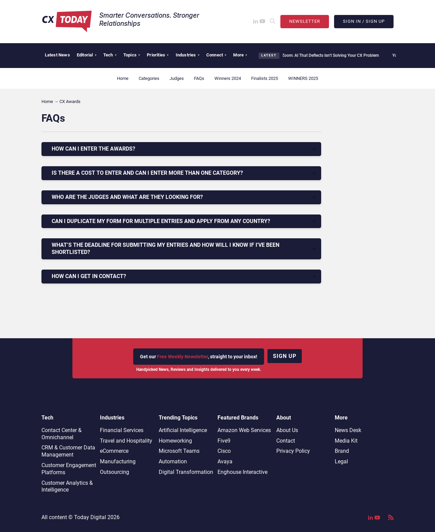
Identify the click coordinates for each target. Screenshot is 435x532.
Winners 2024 (227, 78)
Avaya (225, 461)
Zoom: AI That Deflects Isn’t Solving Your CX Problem (326, 55)
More (240, 54)
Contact (285, 440)
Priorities (158, 54)
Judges (177, 78)
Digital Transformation (186, 472)
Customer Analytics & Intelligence (67, 486)
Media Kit (346, 440)
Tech (110, 54)
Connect (216, 54)
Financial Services (121, 430)
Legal (341, 461)
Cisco (224, 451)
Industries (187, 54)
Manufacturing (118, 461)
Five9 (224, 440)
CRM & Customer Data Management (68, 451)
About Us (287, 430)
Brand (342, 451)
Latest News (57, 54)
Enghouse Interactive (242, 472)
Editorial (87, 54)
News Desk (348, 430)
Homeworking (175, 440)
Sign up (284, 356)
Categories (149, 78)
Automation (173, 461)
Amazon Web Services (244, 430)
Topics (131, 54)
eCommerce (114, 451)
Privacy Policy (293, 451)
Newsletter (304, 21)
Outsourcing (114, 472)
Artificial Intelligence (183, 430)
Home (122, 78)
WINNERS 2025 (303, 78)
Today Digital (90, 517)
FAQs (199, 78)
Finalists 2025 (264, 78)
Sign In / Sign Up (364, 21)
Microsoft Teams (179, 451)
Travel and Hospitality (126, 440)
